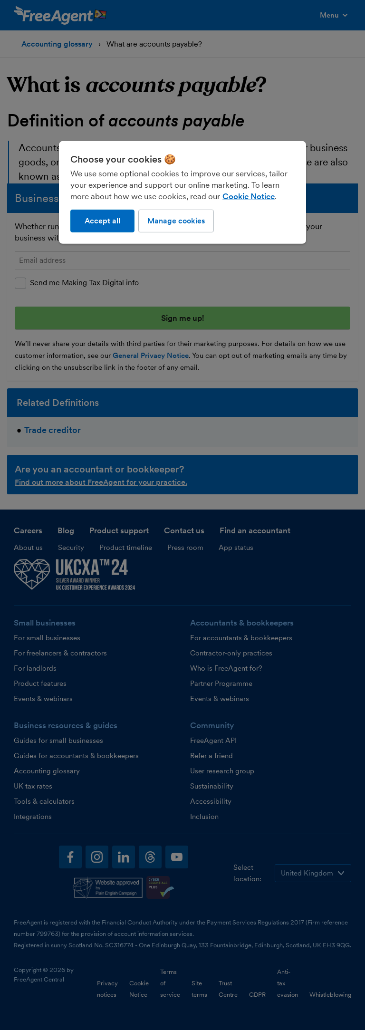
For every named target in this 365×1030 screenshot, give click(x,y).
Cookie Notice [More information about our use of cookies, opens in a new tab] (248, 196)
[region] (182, 192)
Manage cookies (176, 220)
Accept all (102, 220)
